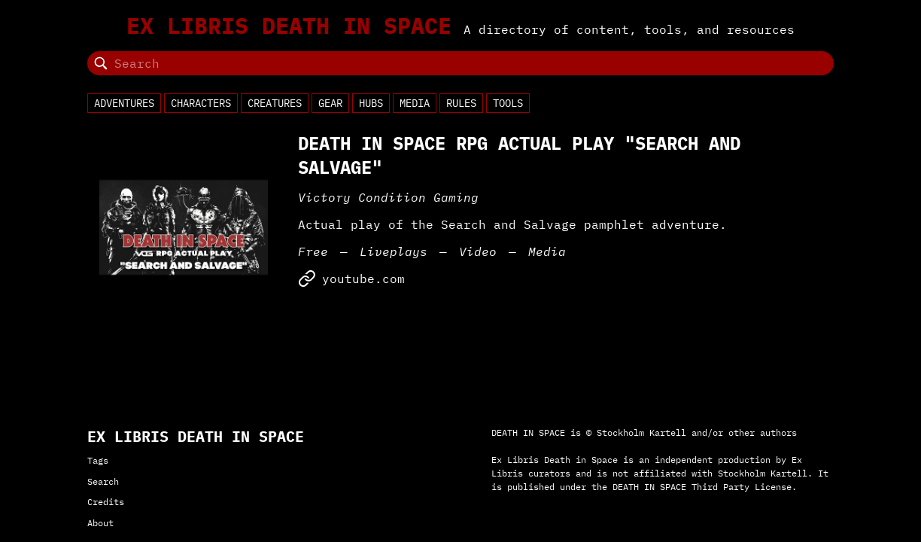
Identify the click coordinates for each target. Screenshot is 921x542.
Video (478, 251)
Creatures (275, 103)
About (100, 522)
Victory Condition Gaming (388, 197)
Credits (105, 501)
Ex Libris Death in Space (288, 25)
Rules (461, 103)
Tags (97, 460)
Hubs (371, 103)
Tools (508, 103)
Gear (330, 103)
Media (415, 103)
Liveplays (393, 251)
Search (103, 481)
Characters (201, 103)
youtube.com (351, 278)
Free (313, 251)
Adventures (124, 103)
